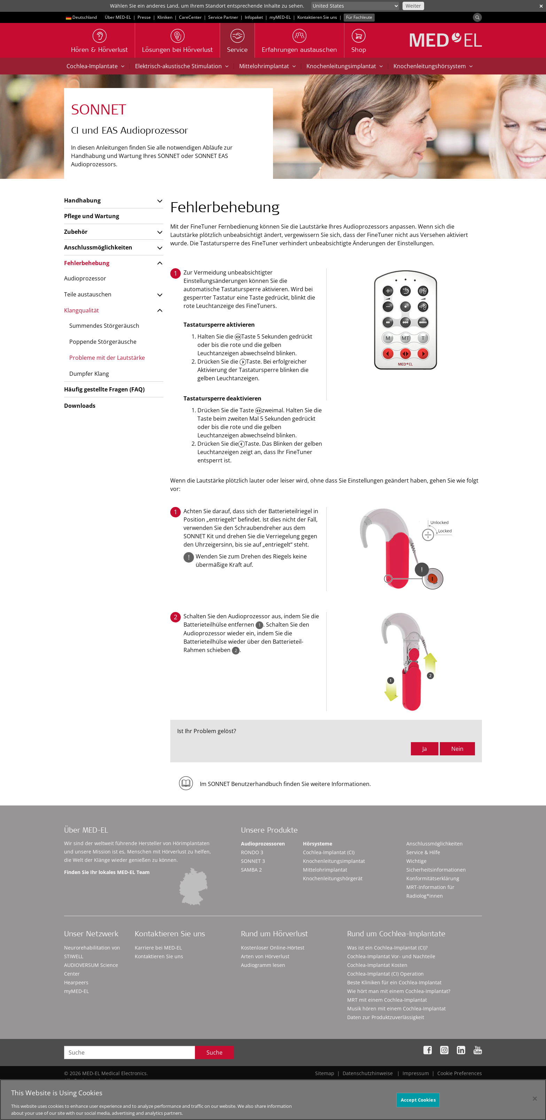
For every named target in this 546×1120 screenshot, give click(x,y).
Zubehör (75, 232)
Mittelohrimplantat (267, 66)
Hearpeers (76, 982)
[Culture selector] (355, 6)
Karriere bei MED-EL (158, 947)
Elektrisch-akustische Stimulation (181, 66)
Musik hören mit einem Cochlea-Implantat (396, 1008)
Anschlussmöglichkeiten (98, 247)
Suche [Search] (214, 1052)
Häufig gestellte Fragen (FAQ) (104, 389)
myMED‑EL (280, 17)
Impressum (416, 1073)
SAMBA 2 (251, 869)
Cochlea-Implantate (95, 66)
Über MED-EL (118, 17)
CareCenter (190, 17)
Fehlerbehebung (86, 263)
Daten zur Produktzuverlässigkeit (385, 1017)
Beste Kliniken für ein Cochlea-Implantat (394, 982)
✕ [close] (541, 6)
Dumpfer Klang (89, 374)
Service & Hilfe (423, 852)
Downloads (79, 406)
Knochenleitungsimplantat (344, 66)
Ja (424, 749)
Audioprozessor (85, 278)
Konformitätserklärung (432, 878)
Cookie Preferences (459, 1073)
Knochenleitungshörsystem (433, 66)
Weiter (413, 5)
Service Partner (223, 17)
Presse (144, 17)
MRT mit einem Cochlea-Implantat (387, 999)
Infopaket (254, 17)
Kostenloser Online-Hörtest (272, 947)
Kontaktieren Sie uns (317, 17)
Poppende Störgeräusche (102, 341)
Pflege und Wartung (91, 216)
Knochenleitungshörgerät (332, 878)
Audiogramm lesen (263, 965)
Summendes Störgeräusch (104, 325)
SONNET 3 (253, 861)
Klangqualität (81, 310)
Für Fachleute (359, 17)
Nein (457, 749)
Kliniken (164, 17)
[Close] (535, 1101)
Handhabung (82, 200)
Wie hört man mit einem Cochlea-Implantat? (398, 991)
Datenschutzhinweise (368, 1073)
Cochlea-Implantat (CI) (328, 852)
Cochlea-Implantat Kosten (377, 965)
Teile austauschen (87, 294)
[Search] (477, 17)
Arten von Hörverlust (265, 956)
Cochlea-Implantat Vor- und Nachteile (391, 956)
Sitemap (324, 1073)
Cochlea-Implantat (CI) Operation (385, 973)
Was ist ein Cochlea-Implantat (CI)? (387, 947)
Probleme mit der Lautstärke (107, 358)
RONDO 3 (252, 852)
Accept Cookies (418, 1102)
